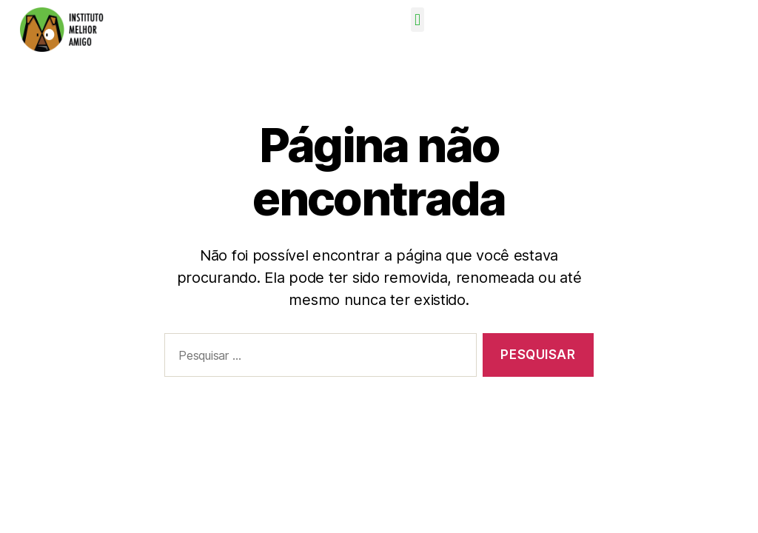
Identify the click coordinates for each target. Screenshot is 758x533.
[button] (418, 19)
